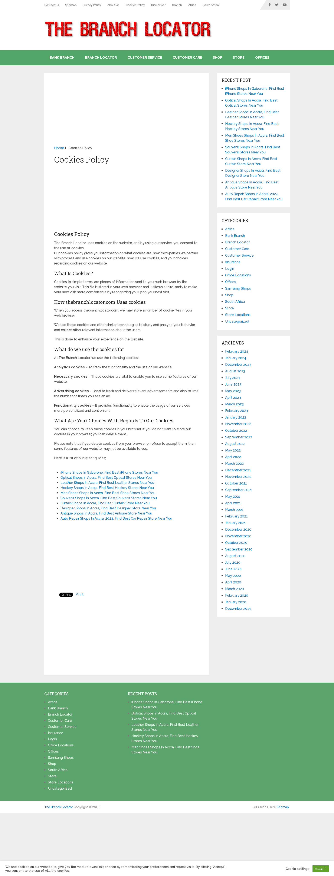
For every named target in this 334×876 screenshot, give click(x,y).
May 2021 (232, 496)
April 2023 (233, 398)
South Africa (211, 5)
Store (239, 58)
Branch (177, 5)
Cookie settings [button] (297, 868)
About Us (113, 5)
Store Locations (237, 315)
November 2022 (238, 424)
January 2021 (235, 523)
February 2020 (236, 595)
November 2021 (238, 477)
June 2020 (233, 569)
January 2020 (235, 602)
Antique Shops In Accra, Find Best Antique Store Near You (106, 513)
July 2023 (232, 378)
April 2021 (233, 503)
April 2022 (233, 457)
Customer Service (145, 58)
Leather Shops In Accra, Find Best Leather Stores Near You (107, 483)
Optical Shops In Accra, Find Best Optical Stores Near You (106, 478)
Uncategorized (237, 321)
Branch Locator (101, 58)
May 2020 (233, 576)
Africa (192, 5)
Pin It (80, 594)
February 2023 (236, 411)
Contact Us (51, 5)
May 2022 (233, 450)
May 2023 (233, 391)
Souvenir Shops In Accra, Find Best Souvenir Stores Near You (108, 498)
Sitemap (70, 5)
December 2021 (238, 470)
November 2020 (238, 536)
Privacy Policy (92, 5)
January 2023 (235, 417)
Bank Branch (62, 58)
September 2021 (238, 490)
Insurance (232, 262)
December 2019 (238, 609)
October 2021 (236, 483)
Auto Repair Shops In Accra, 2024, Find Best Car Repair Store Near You (116, 518)
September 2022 (238, 437)
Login (229, 269)
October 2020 (236, 543)
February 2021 (236, 516)
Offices (262, 58)
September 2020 (238, 549)
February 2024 (236, 351)
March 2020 (234, 589)
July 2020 (232, 562)
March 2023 (234, 404)
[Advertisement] (126, 114)
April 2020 (233, 582)
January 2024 (235, 358)
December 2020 (238, 529)
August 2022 (235, 444)
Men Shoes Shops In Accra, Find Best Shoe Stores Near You (107, 493)
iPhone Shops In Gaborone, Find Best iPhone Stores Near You (109, 472)
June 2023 (233, 384)
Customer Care (187, 58)
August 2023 (235, 371)
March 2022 (234, 464)
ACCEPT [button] (320, 868)
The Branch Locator (58, 807)
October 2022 (236, 431)
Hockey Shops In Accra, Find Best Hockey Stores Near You (107, 488)
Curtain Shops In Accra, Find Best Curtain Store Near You (105, 503)
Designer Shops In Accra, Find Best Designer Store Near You (108, 508)
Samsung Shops (238, 288)
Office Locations (238, 275)
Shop (217, 58)
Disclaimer (158, 5)
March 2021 (234, 510)
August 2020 (235, 556)
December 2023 (238, 365)
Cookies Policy (135, 5)
